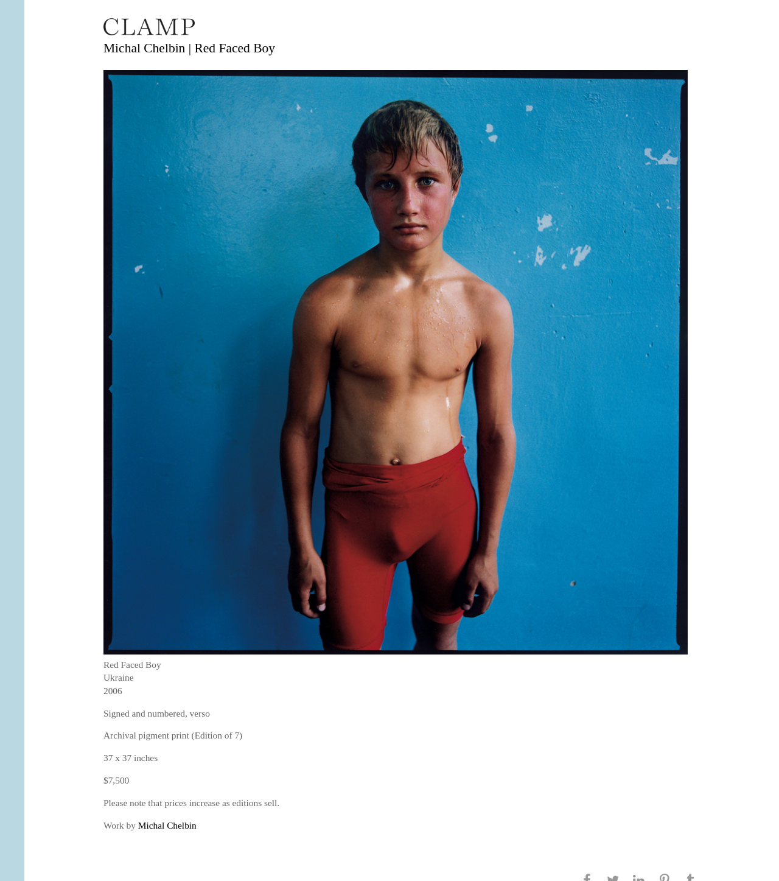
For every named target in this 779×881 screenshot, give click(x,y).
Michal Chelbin (167, 825)
